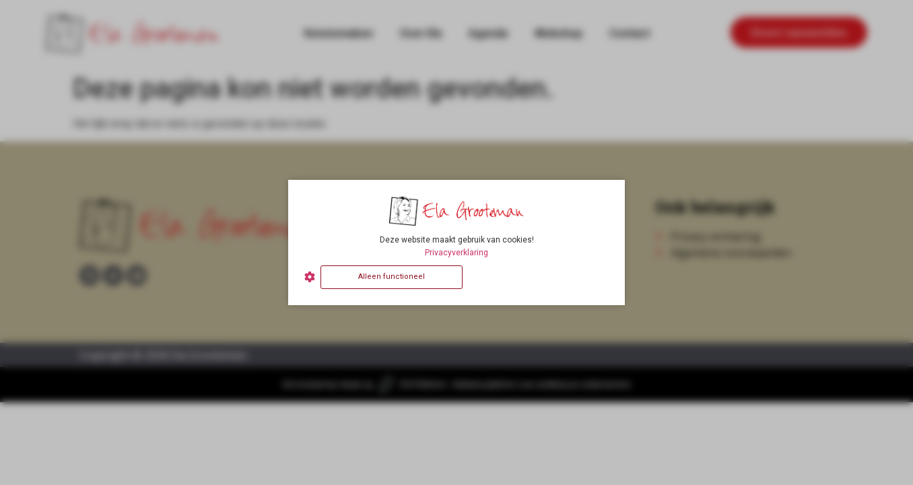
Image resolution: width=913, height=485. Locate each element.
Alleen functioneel (391, 276)
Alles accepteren (538, 276)
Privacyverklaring (456, 252)
